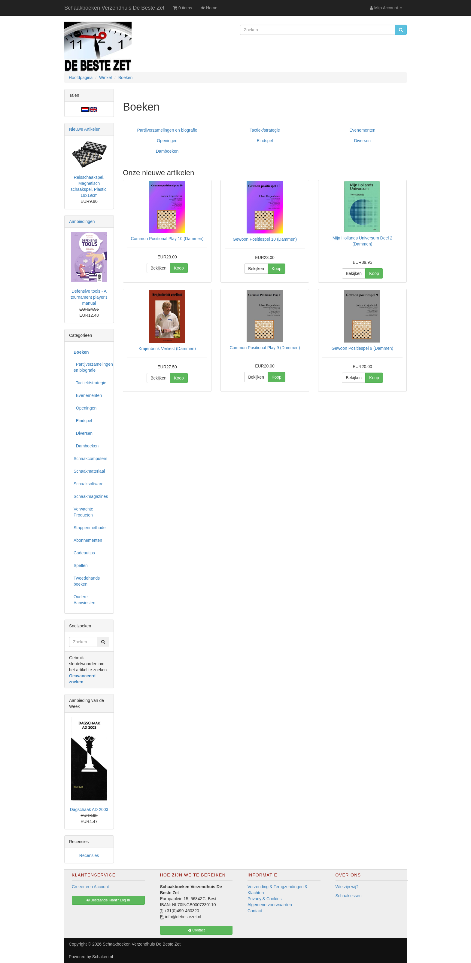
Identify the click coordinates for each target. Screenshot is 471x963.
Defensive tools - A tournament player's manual (89, 297)
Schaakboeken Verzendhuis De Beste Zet (114, 8)
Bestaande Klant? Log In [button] (108, 900)
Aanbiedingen (82, 221)
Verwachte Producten (83, 512)
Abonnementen (88, 540)
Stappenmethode (90, 527)
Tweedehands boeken (87, 581)
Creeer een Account (90, 886)
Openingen (167, 140)
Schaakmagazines (91, 496)
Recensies (89, 855)
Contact (255, 910)
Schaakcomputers (90, 458)
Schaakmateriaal (89, 471)
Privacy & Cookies (265, 898)
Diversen (362, 140)
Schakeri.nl (102, 956)
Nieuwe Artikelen (84, 129)
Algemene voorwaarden (270, 904)
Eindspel (265, 140)
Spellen (81, 565)
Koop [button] (179, 268)
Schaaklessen (349, 895)
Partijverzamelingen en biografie (167, 130)
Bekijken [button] (158, 268)
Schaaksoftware (89, 483)
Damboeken (167, 151)
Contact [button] (196, 930)
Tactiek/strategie (265, 130)
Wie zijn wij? (347, 886)
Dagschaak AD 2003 (89, 809)
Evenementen (362, 130)
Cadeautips (84, 552)
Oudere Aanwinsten (84, 599)
